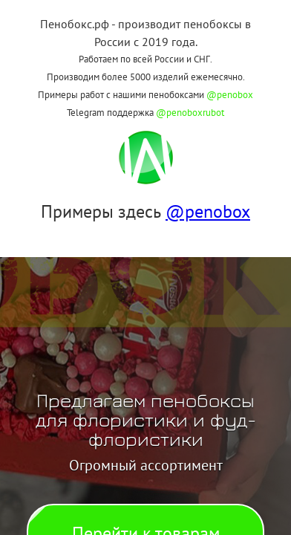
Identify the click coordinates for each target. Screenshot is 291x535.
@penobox (229, 94)
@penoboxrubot (190, 112)
